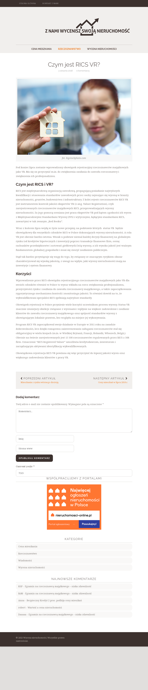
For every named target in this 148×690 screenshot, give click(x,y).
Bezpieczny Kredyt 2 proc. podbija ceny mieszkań (54, 600)
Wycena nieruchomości (102, 49)
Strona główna (27, 3)
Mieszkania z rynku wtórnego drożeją (45, 380)
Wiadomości (25, 560)
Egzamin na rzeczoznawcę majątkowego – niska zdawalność (58, 586)
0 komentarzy (83, 71)
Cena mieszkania (41, 49)
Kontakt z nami (50, 3)
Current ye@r (25, 466)
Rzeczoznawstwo (69, 49)
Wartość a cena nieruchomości (45, 607)
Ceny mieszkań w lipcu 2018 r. (103, 380)
